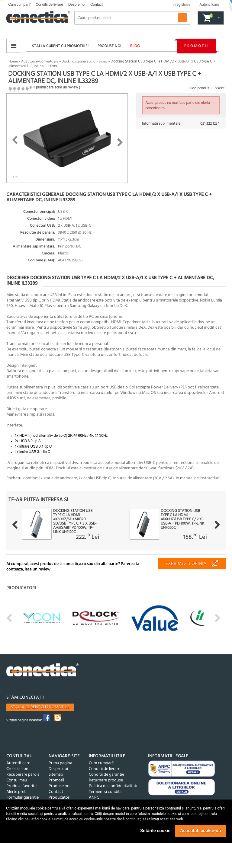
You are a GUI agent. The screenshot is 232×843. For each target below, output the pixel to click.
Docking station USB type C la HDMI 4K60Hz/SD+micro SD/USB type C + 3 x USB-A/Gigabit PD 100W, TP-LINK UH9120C (74, 521)
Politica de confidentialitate (113, 786)
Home (13, 62)
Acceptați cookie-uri (200, 830)
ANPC (94, 797)
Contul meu (16, 780)
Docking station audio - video (84, 62)
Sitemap (56, 774)
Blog (135, 46)
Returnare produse (106, 780)
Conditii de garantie (106, 774)
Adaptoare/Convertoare (39, 62)
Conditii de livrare (49, 4)
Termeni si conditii (105, 791)
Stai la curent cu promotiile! (60, 46)
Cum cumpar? (19, 4)
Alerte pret (16, 791)
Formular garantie (22, 797)
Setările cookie (155, 830)
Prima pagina (60, 763)
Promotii (196, 46)
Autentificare (18, 763)
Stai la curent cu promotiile (40, 707)
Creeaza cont (18, 768)
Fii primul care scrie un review (54, 87)
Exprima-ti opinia (186, 564)
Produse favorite (21, 786)
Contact (96, 4)
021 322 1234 (210, 123)
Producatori (59, 797)
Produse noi (109, 46)
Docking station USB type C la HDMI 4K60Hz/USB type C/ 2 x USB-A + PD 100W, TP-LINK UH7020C (182, 519)
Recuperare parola (23, 774)
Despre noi (76, 4)
